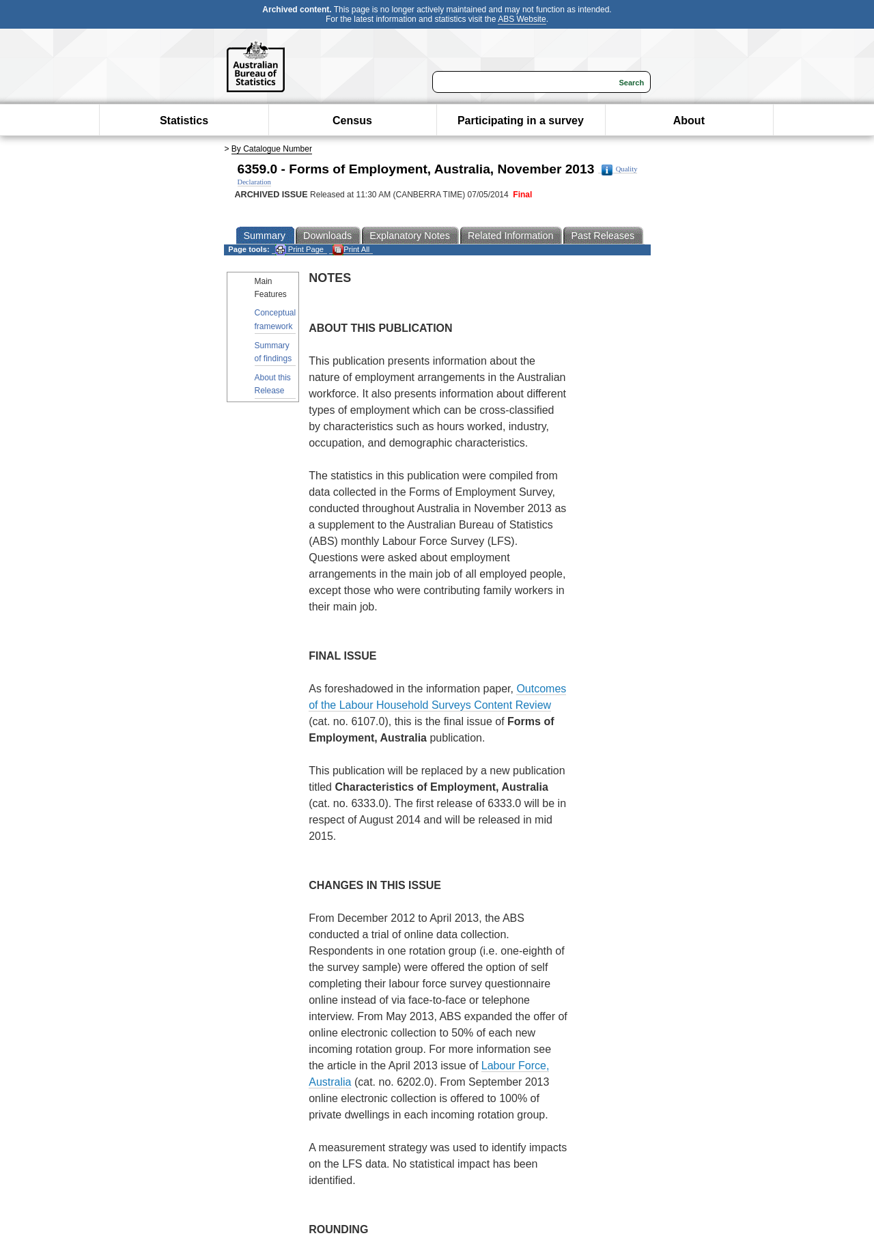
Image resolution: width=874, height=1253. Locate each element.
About (689, 120)
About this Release (273, 384)
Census (352, 120)
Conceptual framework (275, 319)
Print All (351, 249)
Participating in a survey (520, 120)
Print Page (299, 249)
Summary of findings (273, 352)
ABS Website (522, 19)
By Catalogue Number (271, 149)
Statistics (184, 120)
